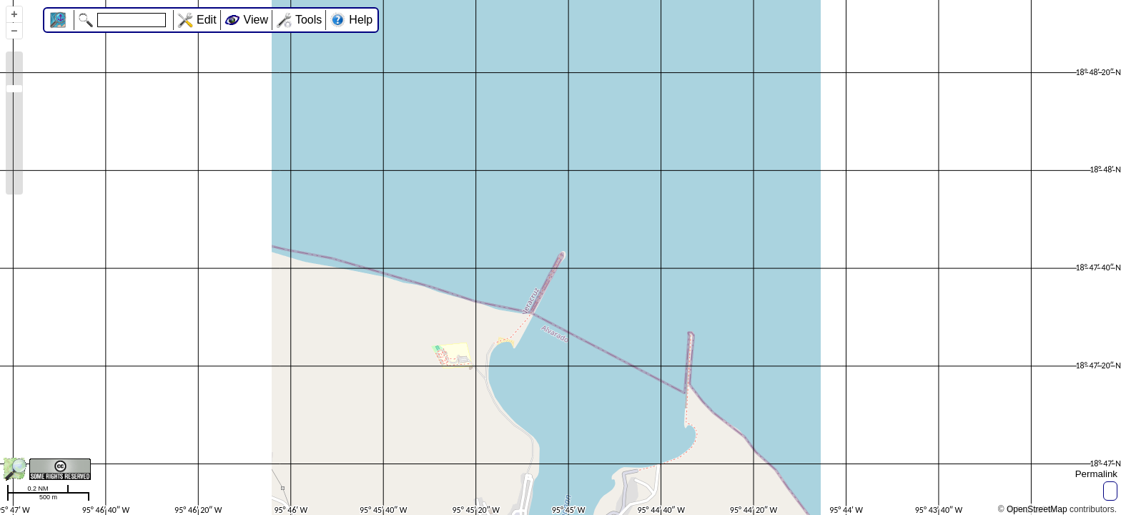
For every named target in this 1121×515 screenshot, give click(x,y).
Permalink (1096, 474)
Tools (308, 20)
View (256, 20)
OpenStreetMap (1037, 509)
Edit (207, 20)
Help (360, 20)
